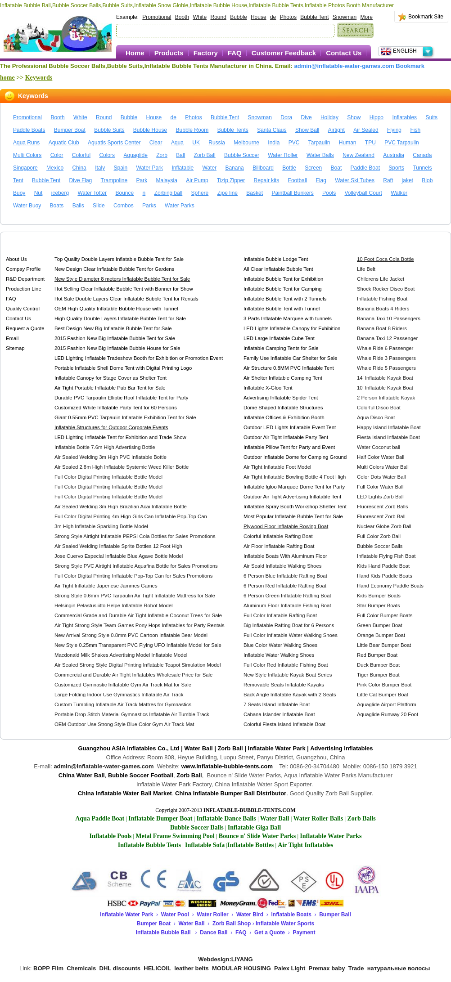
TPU (370, 142)
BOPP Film (48, 968)
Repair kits (267, 180)
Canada (422, 155)
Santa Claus (271, 130)
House (258, 17)
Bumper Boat (70, 130)
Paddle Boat (365, 168)
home (7, 77)
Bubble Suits (109, 130)
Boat (336, 168)
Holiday (329, 117)
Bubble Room (192, 130)
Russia (216, 142)
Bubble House (150, 130)
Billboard (263, 168)
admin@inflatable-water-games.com (344, 66)
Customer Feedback (284, 53)
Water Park (149, 168)
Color (56, 155)
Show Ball (307, 130)
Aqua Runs (26, 142)
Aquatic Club (64, 142)
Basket (254, 193)
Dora (286, 117)
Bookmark (410, 66)
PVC (294, 142)
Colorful (81, 155)
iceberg (60, 193)
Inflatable (182, 168)
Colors (107, 155)
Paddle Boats (29, 130)
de (273, 17)
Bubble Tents (232, 130)
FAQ (235, 53)
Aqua (177, 142)
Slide (99, 205)
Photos (288, 17)
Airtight (336, 130)
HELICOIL (157, 968)
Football (297, 180)
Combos (123, 205)
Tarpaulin (319, 142)
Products (169, 53)
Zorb (161, 155)
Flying (394, 130)
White (200, 17)
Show (354, 117)
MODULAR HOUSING (241, 968)
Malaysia (166, 180)
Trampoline (114, 180)
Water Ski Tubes (354, 180)
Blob (427, 180)
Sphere (200, 193)
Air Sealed (365, 130)
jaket (407, 180)
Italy (100, 168)
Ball (180, 155)
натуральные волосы (398, 968)
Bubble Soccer (241, 155)
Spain (120, 168)
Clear (155, 142)
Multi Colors (27, 155)
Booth (182, 17)
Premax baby (327, 968)
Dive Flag (80, 180)
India (274, 142)
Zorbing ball (168, 193)
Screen (313, 168)
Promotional (156, 17)
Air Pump (197, 180)
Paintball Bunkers (292, 193)
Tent (18, 180)
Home (135, 53)
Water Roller (283, 155)
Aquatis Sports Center (114, 142)
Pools (329, 193)
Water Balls (320, 155)
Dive (306, 117)
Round (218, 17)
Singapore (25, 168)
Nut (38, 193)
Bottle (289, 168)
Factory (206, 53)
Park (142, 180)
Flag (321, 180)
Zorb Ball (205, 155)
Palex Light (289, 968)
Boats (57, 205)
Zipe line (227, 193)
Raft (388, 180)
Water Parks (179, 205)
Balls (78, 205)
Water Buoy (27, 205)
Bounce (124, 193)
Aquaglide (135, 155)
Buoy (19, 193)
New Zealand (358, 155)
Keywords (39, 77)
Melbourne (246, 142)
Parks (149, 205)
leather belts (191, 968)
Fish (415, 130)
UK (196, 142)
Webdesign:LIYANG (225, 959)
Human (347, 142)
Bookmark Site (425, 16)
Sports (396, 168)
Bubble (238, 17)
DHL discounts (120, 968)
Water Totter (92, 193)
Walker (399, 193)
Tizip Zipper (231, 180)
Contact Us (343, 53)
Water (210, 168)
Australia (393, 155)
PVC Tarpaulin (401, 142)
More (367, 17)
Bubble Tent (314, 17)
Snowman (344, 17)
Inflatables (404, 117)
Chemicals (81, 968)
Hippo (376, 117)
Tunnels (422, 168)
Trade (356, 968)
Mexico (54, 168)
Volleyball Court (363, 193)
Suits (431, 117)
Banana (234, 168)
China (79, 168)
